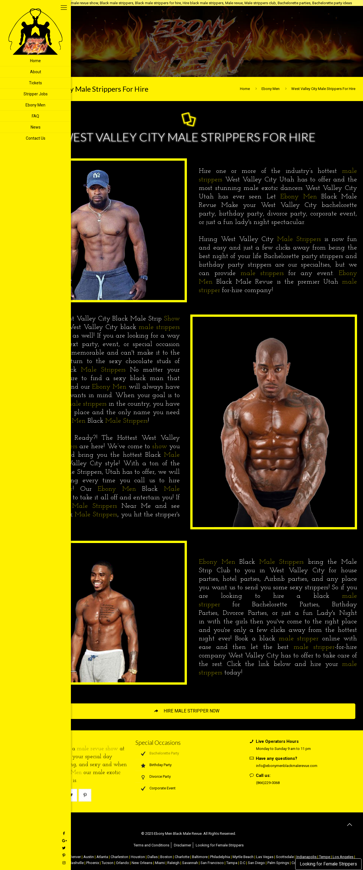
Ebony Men (270, 89)
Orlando (122, 863)
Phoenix (92, 863)
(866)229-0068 (268, 783)
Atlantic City (41, 857)
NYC (25, 857)
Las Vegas (264, 857)
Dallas (152, 857)
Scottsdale (285, 857)
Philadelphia (220, 857)
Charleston (119, 857)
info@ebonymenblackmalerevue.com (286, 766)
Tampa (231, 863)
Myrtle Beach (243, 857)
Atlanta (102, 857)
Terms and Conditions (151, 845)
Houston (138, 857)
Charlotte (182, 857)
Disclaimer (182, 845)
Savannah (190, 863)
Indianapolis (306, 857)
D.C (242, 863)
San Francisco (212, 863)
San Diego (256, 863)
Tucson (107, 863)
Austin (88, 857)
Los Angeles (343, 857)
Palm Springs (278, 863)
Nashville (76, 863)
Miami (160, 863)
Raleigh (173, 863)
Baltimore (200, 857)
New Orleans (142, 863)
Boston (166, 857)
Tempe (324, 857)
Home (245, 89)
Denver (75, 857)
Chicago (60, 857)
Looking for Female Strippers (328, 864)
